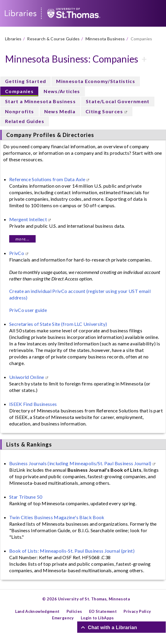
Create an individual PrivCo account (47, 291)
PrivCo (17, 253)
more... (22, 238)
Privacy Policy (137, 611)
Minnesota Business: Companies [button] (71, 59)
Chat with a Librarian (112, 627)
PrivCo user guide (28, 310)
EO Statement (103, 611)
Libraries (13, 38)
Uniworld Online (27, 377)
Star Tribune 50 (25, 497)
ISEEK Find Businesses (33, 404)
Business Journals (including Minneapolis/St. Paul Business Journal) (80, 463)
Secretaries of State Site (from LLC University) (58, 324)
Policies (74, 611)
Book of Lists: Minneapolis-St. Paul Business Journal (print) (72, 551)
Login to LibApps (97, 618)
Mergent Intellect (28, 219)
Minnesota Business (105, 38)
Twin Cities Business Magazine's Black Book (57, 517)
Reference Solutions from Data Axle (47, 179)
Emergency (63, 618)
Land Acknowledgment (37, 611)
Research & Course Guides (53, 38)
